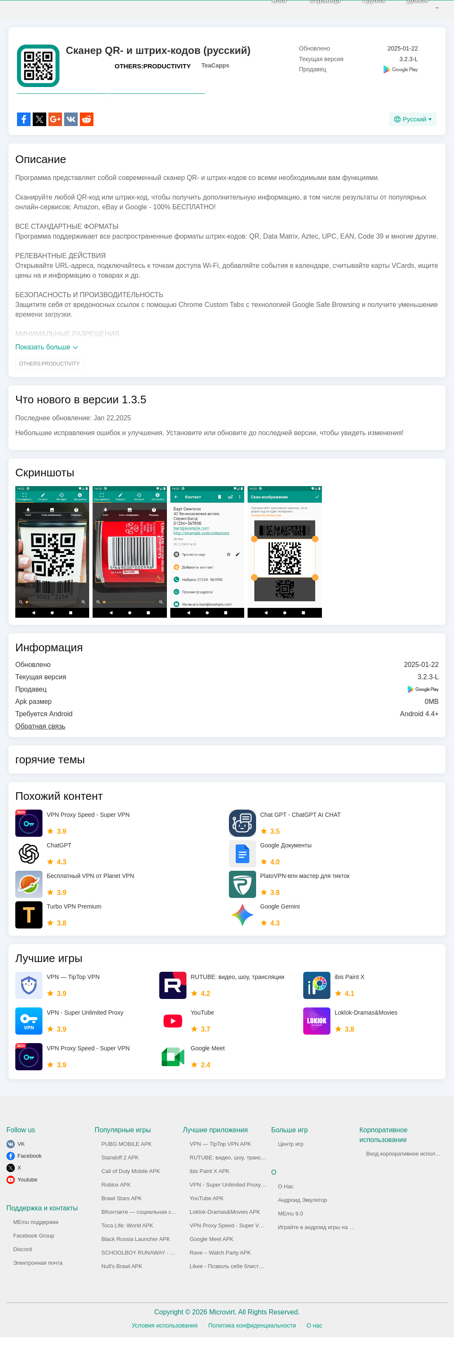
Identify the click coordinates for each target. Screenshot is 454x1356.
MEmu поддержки (35, 1241)
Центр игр (290, 1162)
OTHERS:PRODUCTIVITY (153, 66)
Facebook (29, 1174)
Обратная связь (40, 744)
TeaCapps (215, 65)
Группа (361, 9)
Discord (22, 1268)
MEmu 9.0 (290, 1232)
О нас (314, 1344)
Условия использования (164, 1344)
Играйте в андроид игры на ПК (317, 1246)
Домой (405, 9)
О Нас (285, 1205)
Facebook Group (33, 1254)
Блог (267, 9)
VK (21, 1162)
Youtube (27, 1198)
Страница (312, 9)
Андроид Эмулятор (302, 1218)
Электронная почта (37, 1281)
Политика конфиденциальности (252, 1344)
